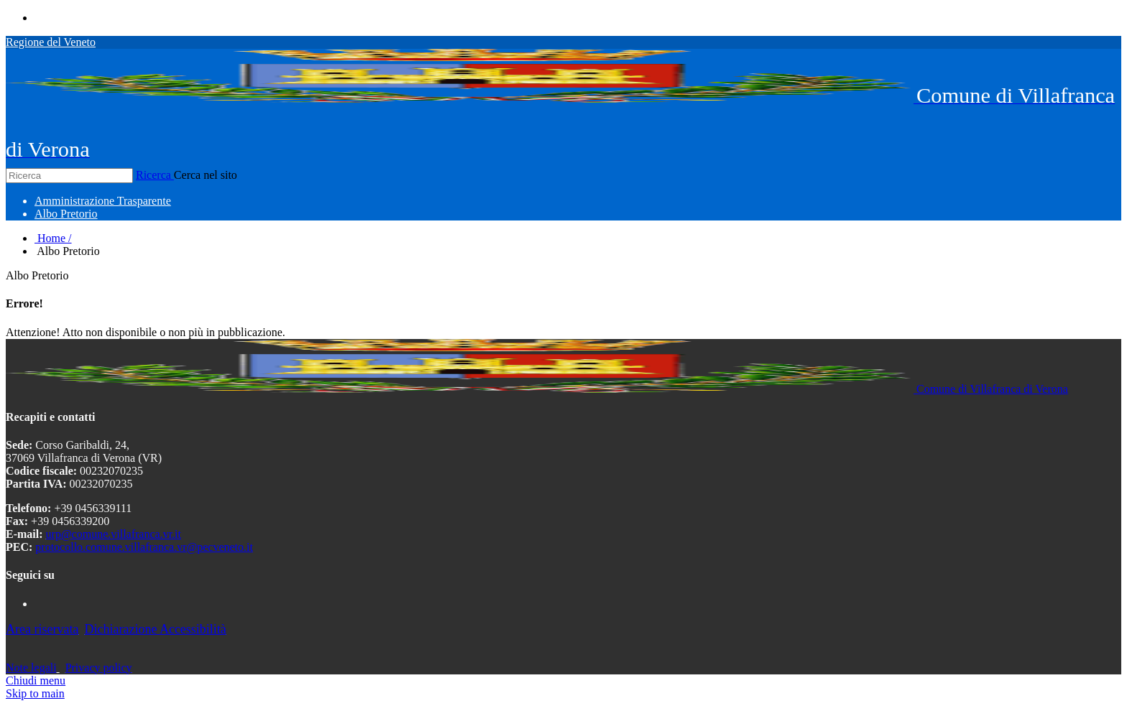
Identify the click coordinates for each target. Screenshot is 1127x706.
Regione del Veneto (51, 42)
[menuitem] (102, 201)
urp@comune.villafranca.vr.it (113, 534)
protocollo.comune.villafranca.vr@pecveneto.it (144, 547)
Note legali (31, 667)
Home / (53, 238)
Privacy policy (98, 667)
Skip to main (35, 693)
